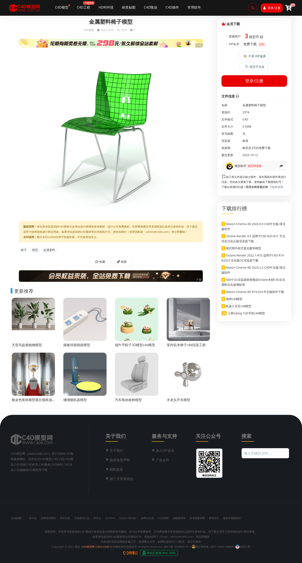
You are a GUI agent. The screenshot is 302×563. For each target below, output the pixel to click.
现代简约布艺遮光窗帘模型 (243, 248)
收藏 (100, 262)
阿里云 (97, 518)
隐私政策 (116, 469)
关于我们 (116, 450)
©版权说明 (275, 187)
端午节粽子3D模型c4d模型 (135, 345)
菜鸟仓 (32, 518)
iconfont (110, 518)
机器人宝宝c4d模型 (238, 306)
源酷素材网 (179, 518)
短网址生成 (147, 518)
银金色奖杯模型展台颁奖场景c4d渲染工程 (32, 401)
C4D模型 (89, 30)
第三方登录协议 (121, 478)
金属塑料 (49, 250)
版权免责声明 (120, 460)
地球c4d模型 (234, 299)
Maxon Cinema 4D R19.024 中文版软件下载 (255, 292)
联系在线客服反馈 (257, 187)
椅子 (24, 250)
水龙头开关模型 (178, 399)
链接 (122, 262)
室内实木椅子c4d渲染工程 (186, 345)
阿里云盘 (65, 518)
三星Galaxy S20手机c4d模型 (246, 313)
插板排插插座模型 (76, 345)
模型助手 (240, 166)
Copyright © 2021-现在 (66, 547)
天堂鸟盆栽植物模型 (27, 345)
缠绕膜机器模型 (75, 399)
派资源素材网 (197, 518)
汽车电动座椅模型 (128, 399)
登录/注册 (271, 8)
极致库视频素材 (232, 518)
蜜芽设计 (214, 518)
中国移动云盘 (81, 518)
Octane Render (128, 518)
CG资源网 (163, 518)
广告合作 (162, 460)
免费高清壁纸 (48, 518)
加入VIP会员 (165, 450)
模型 (35, 250)
